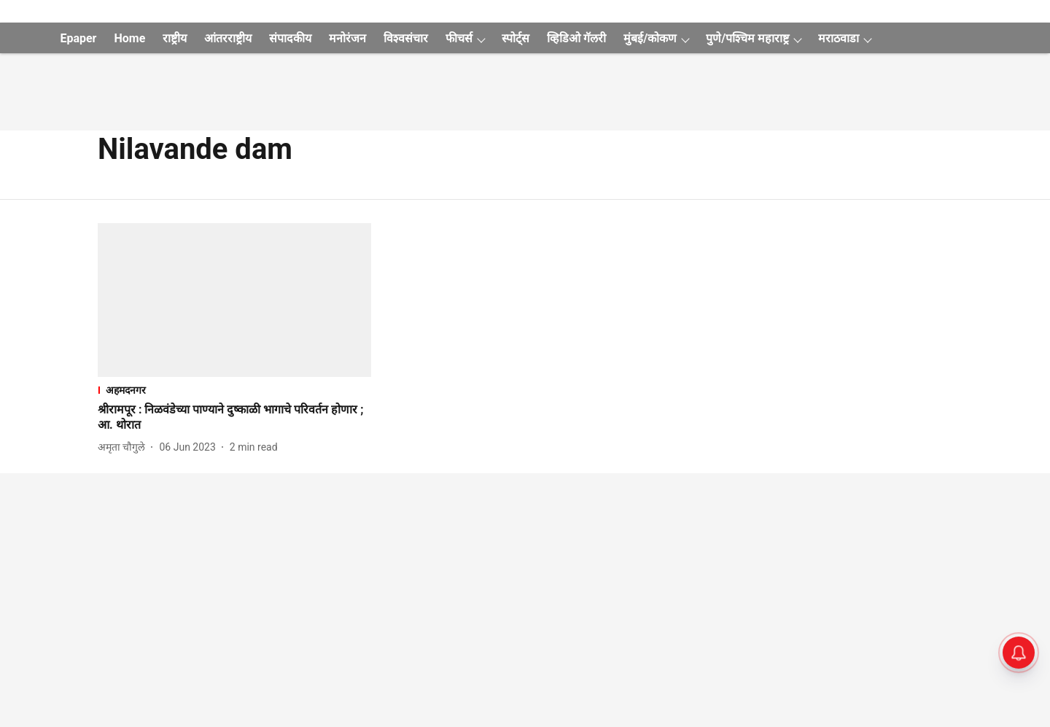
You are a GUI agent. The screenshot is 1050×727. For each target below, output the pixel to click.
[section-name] (234, 390)
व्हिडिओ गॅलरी (576, 38)
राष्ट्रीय (175, 38)
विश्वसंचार (406, 38)
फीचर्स (459, 38)
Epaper (78, 38)
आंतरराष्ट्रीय (228, 38)
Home (129, 38)
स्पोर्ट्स (515, 38)
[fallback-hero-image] (234, 300)
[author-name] (124, 447)
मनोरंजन (347, 38)
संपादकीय (290, 38)
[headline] (234, 418)
